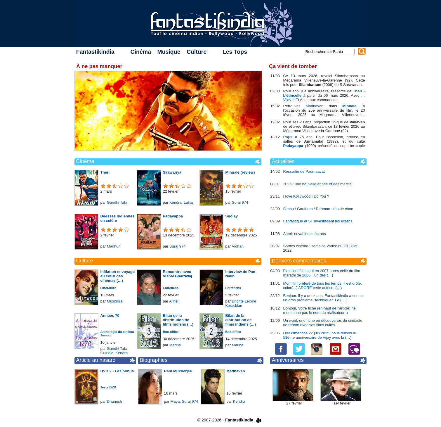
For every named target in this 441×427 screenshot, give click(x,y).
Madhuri (114, 246)
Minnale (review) (240, 172)
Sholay (231, 216)
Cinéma (141, 52)
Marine (175, 345)
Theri (105, 172)
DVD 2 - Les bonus (117, 371)
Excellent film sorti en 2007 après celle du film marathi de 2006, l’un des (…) (321, 273)
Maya (175, 401)
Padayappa (173, 216)
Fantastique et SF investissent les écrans (317, 221)
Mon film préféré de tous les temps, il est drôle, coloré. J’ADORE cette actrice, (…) (322, 285)
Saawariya (172, 172)
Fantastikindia (95, 52)
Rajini (288, 137)
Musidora (114, 301)
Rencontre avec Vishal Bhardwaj (177, 273)
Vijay (287, 100)
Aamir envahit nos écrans (304, 233)
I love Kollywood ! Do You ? (306, 196)
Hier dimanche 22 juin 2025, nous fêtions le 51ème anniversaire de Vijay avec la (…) (319, 335)
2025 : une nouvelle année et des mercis (317, 184)
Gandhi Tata (117, 202)
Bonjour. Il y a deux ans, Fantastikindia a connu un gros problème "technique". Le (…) (322, 297)
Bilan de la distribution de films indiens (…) (178, 319)
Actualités (283, 161)
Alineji (174, 301)
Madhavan (235, 371)
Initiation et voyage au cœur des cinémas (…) (117, 276)
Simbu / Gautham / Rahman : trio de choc (318, 209)
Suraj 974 (240, 202)
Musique (168, 52)
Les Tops (235, 52)
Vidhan (238, 246)
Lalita (188, 202)
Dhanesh (114, 401)
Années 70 (109, 315)
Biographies (153, 360)
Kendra (175, 202)
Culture (196, 52)
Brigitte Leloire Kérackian (240, 303)
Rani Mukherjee (178, 371)
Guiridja (106, 353)
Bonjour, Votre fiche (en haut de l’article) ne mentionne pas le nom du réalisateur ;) (319, 310)
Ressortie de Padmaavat (303, 171)
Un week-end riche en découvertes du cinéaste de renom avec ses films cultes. (322, 322)
